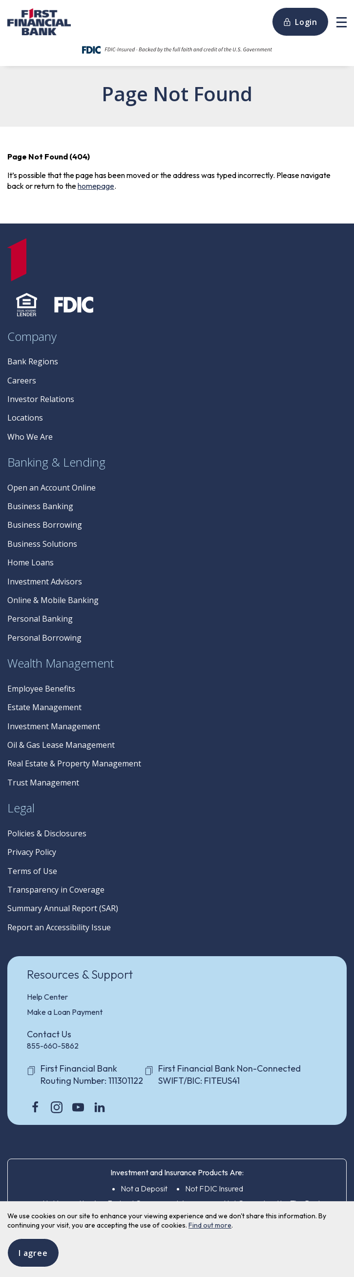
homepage (96, 186)
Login (300, 22)
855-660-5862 (53, 1046)
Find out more (209, 1225)
